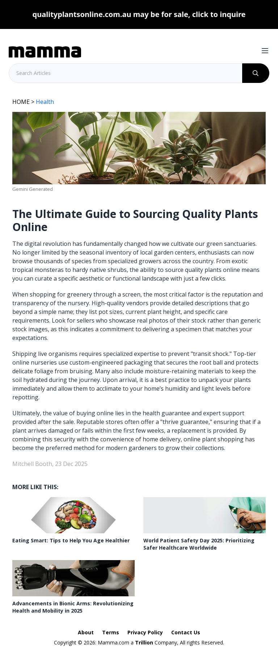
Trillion (144, 642)
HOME (21, 102)
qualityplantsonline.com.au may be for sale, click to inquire (139, 14)
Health (45, 102)
